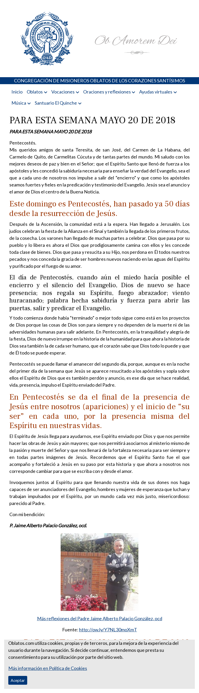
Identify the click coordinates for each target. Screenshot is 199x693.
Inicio (17, 92)
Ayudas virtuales (155, 92)
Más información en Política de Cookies (47, 668)
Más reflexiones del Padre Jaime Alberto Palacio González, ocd (99, 618)
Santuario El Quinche (56, 103)
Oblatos (35, 92)
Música (18, 103)
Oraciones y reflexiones (107, 92)
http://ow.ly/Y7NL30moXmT (108, 629)
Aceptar (18, 680)
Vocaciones (63, 92)
